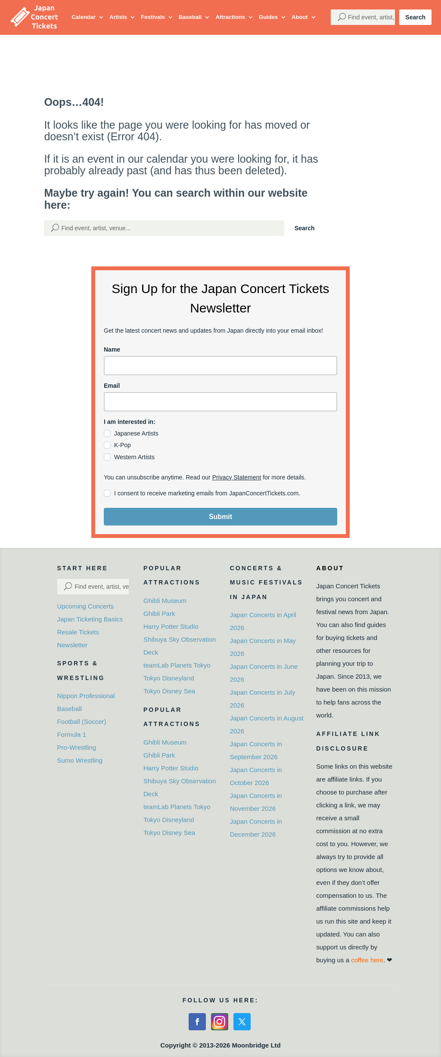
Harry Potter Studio (171, 626)
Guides (268, 17)
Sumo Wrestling (79, 760)
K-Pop (122, 445)
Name (112, 349)
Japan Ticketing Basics (90, 619)
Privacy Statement (236, 477)
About (300, 17)
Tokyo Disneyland (168, 678)
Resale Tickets (78, 632)
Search (415, 17)
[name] (220, 365)
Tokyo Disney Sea (169, 691)
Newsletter (72, 645)
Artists (118, 17)
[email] (220, 401)
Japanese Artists (136, 433)
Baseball (190, 17)
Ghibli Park (159, 613)
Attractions (230, 17)
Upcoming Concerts (85, 606)
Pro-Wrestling (76, 747)
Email (112, 385)
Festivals (153, 17)
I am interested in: (129, 421)
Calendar (83, 17)
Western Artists (134, 457)
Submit (220, 516)
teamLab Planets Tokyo (177, 665)
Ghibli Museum (164, 600)
